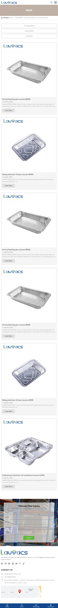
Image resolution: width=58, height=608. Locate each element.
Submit (29, 537)
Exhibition (29, 35)
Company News (29, 26)
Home (11, 17)
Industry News (29, 31)
